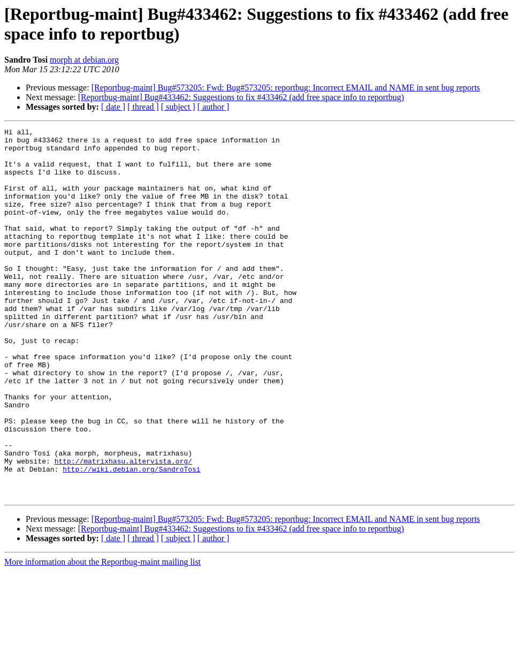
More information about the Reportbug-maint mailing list (102, 635)
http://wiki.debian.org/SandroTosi (131, 538)
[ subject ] (178, 106)
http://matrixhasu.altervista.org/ (123, 528)
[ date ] (113, 106)
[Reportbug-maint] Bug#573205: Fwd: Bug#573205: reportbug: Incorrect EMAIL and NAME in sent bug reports (285, 87)
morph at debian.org (84, 59)
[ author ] (213, 106)
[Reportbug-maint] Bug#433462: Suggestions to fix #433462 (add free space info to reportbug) (241, 97)
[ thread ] (143, 106)
